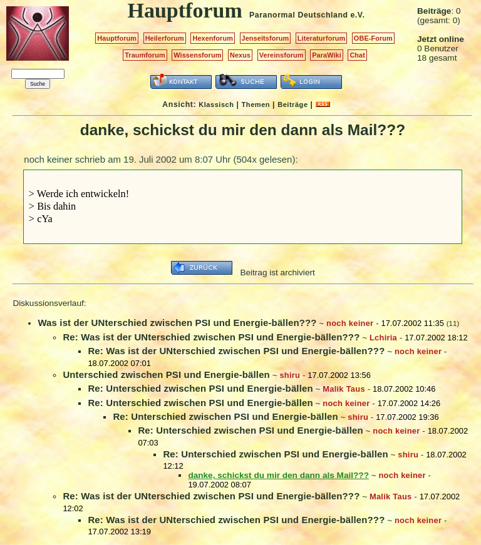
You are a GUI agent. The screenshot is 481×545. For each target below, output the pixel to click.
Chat (357, 55)
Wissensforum (197, 55)
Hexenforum (212, 38)
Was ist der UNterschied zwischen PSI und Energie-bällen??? (177, 322)
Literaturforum (321, 38)
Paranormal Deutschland (298, 15)
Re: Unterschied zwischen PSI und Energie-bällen (200, 388)
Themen (256, 104)
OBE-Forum (373, 38)
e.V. (357, 15)
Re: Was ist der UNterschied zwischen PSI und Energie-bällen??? (211, 337)
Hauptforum (117, 38)
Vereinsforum (281, 55)
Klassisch (216, 104)
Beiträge (292, 104)
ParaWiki (326, 55)
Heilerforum (164, 38)
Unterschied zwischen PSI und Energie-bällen (166, 374)
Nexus (240, 55)
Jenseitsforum (265, 38)
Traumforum (145, 55)
